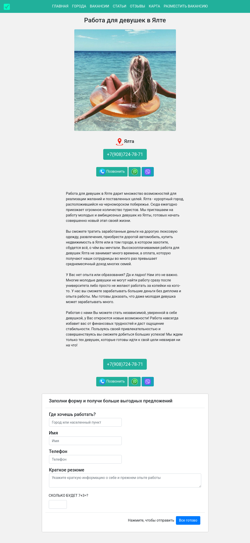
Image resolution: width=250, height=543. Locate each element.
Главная (60, 6)
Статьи (119, 6)
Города (79, 6)
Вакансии (99, 6)
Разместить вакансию (186, 6)
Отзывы (137, 6)
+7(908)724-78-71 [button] (125, 154)
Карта (154, 6)
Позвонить (112, 172)
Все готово (188, 520)
